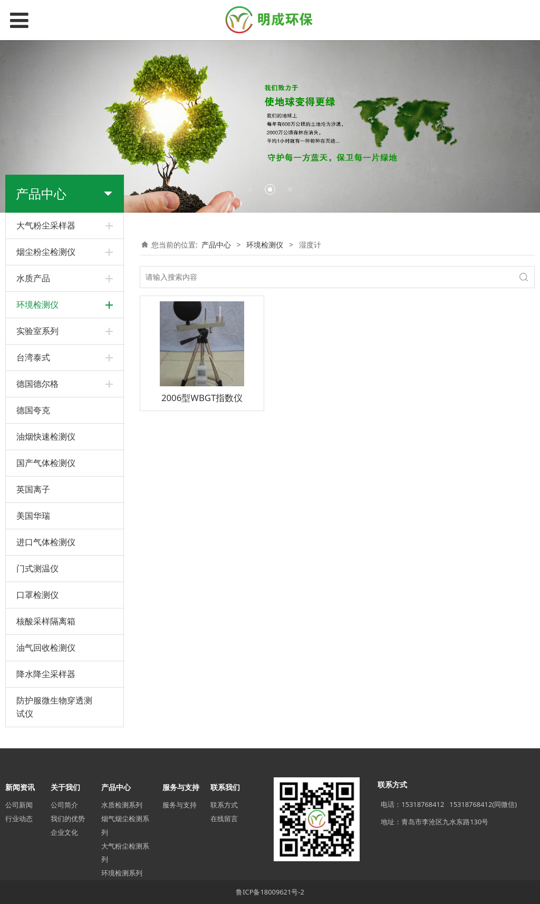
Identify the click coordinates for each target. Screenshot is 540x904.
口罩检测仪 (37, 595)
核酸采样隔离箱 (45, 621)
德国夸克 (33, 410)
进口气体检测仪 (45, 542)
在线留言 (224, 818)
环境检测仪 (264, 245)
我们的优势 (68, 818)
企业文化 (64, 832)
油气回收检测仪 (45, 647)
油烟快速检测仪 (45, 436)
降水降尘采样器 (45, 674)
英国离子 (33, 489)
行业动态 (19, 818)
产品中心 (216, 245)
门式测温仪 (37, 568)
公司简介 (64, 805)
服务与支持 (179, 805)
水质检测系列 (121, 805)
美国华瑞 (33, 515)
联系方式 (224, 805)
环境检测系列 (121, 873)
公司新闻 (19, 805)
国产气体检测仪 (45, 463)
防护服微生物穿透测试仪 (54, 706)
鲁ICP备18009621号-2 (270, 892)
